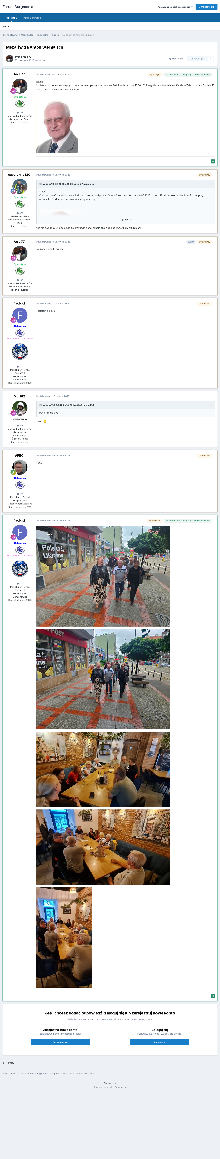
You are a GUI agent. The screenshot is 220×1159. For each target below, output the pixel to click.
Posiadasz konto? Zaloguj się (175, 7)
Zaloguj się (159, 1042)
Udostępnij (176, 58)
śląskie (41, 60)
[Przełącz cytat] (40, 184)
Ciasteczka (110, 1083)
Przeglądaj (11, 19)
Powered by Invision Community (110, 1087)
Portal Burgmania (32, 17)
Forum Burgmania (18, 7)
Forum (6, 26)
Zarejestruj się (206, 6)
